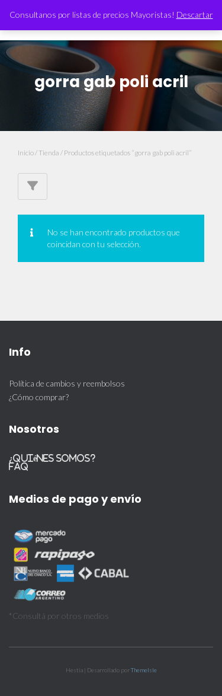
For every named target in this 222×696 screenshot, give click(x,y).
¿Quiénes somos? (52, 458)
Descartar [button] (194, 14)
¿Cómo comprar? (39, 397)
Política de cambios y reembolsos (67, 383)
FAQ (18, 466)
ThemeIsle (144, 669)
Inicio (26, 152)
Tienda (48, 152)
